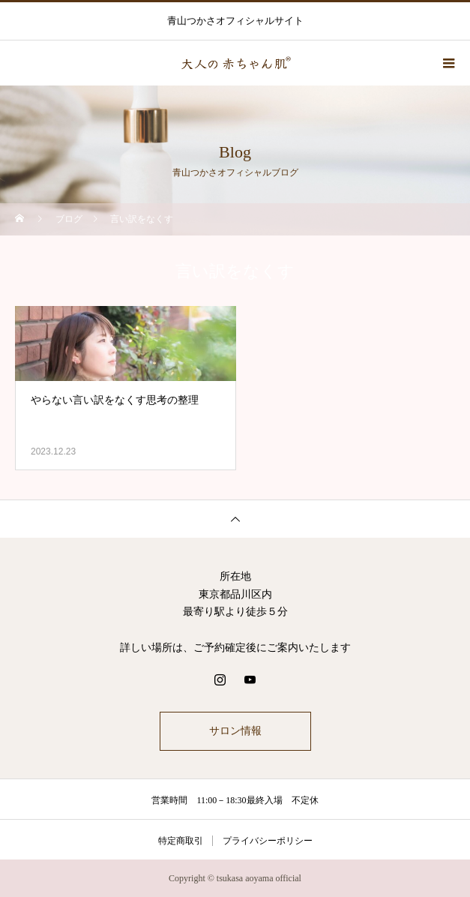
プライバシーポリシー (268, 841)
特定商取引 (180, 841)
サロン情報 (235, 730)
